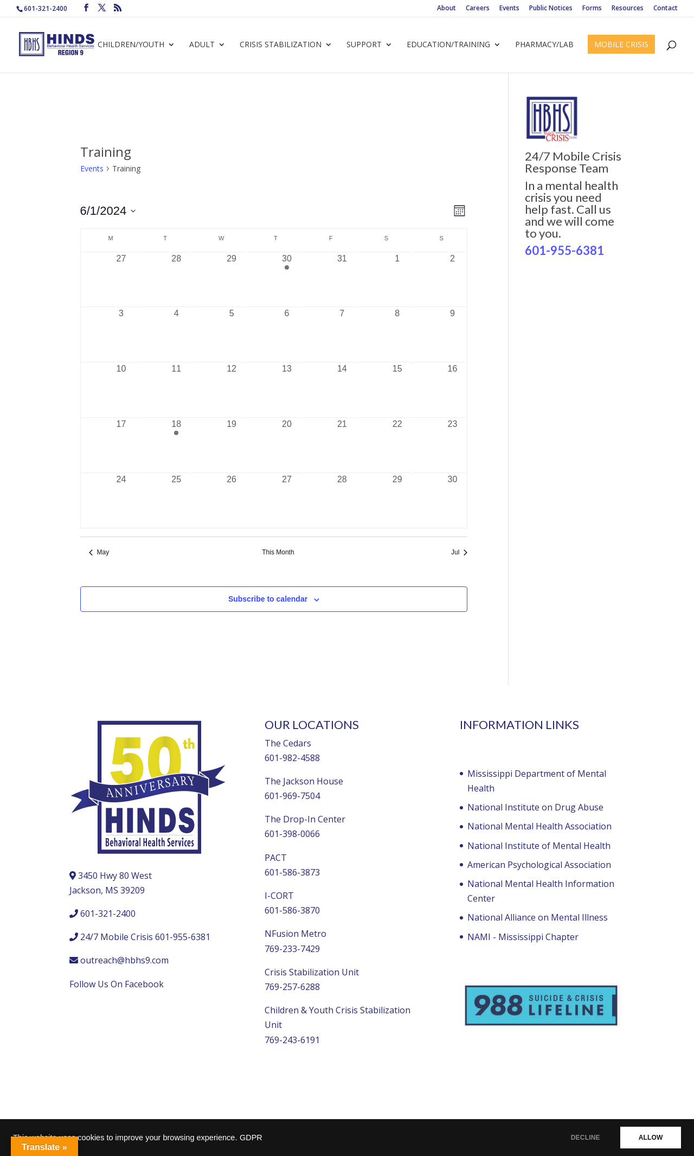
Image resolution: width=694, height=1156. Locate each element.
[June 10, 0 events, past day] (121, 389)
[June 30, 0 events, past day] (452, 500)
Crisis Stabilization (281, 45)
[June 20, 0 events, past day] (286, 445)
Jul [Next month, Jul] (459, 552)
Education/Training (448, 45)
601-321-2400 (45, 8)
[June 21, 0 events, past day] (342, 445)
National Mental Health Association (539, 826)
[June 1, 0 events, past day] (397, 279)
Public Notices (551, 8)
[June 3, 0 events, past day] (121, 334)
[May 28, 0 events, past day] (176, 279)
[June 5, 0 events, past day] (231, 334)
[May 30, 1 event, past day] (286, 279)
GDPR (251, 1137)
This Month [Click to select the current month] (278, 552)
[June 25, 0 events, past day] (176, 500)
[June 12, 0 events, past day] (231, 389)
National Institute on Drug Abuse (535, 807)
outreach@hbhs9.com (124, 960)
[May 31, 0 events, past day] (342, 279)
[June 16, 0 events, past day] (452, 389)
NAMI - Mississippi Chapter (523, 937)
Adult (202, 45)
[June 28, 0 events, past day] (342, 500)
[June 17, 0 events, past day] (121, 445)
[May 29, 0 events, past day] (231, 279)
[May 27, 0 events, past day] (121, 279)
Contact (665, 8)
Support (364, 45)
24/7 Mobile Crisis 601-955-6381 (145, 937)
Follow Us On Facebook (116, 984)
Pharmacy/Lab (544, 45)
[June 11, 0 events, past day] (176, 389)
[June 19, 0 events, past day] (231, 445)
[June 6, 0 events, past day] (286, 334)
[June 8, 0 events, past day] (397, 334)
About (446, 8)
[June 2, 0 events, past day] (452, 279)
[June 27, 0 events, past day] (286, 500)
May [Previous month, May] (99, 552)
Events (509, 8)
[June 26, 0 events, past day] (231, 500)
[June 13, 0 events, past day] (286, 389)
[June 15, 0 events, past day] (397, 389)
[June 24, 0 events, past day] (121, 500)
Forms (592, 8)
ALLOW (650, 1137)
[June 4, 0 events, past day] (176, 334)
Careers (478, 8)
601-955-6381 (564, 250)
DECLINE (582, 1137)
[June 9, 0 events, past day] (452, 334)
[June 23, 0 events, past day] (452, 445)
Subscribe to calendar (267, 599)
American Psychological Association (539, 865)
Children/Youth (131, 45)
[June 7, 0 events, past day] (342, 334)
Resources (628, 8)
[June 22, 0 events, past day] (397, 445)
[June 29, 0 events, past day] (397, 500)
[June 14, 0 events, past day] (342, 389)
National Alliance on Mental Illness (537, 917)
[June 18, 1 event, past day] (176, 445)
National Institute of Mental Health (539, 846)
